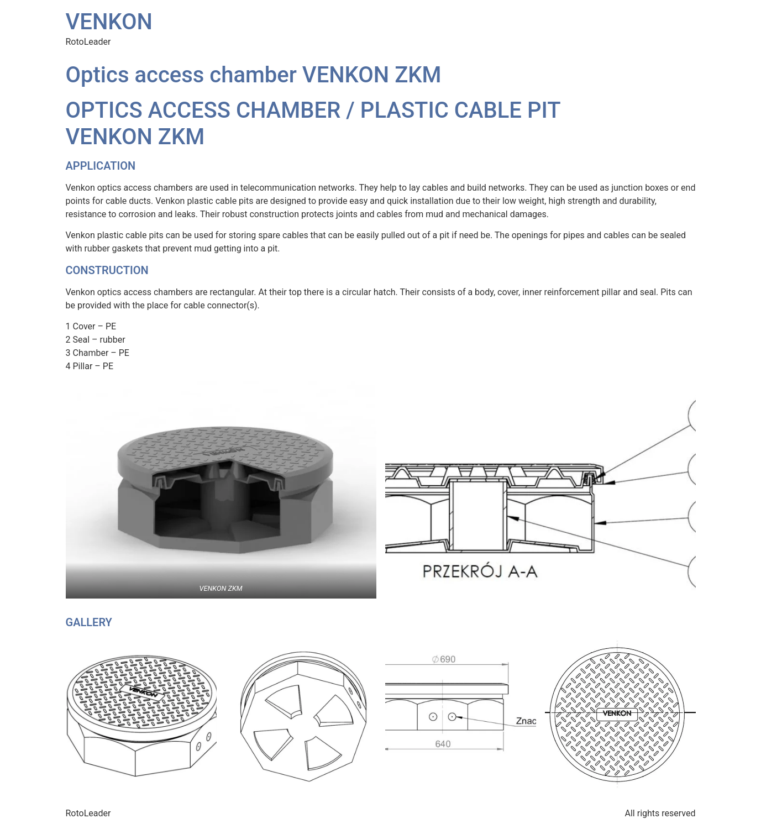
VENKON (109, 22)
